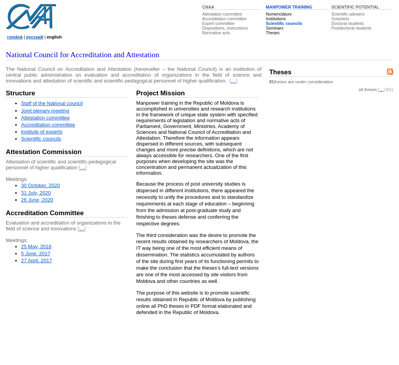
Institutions (276, 18)
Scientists (341, 18)
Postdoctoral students (351, 28)
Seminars (274, 28)
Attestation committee (222, 14)
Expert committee (218, 23)
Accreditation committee (224, 18)
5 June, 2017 (35, 253)
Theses (272, 32)
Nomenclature (278, 14)
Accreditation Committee (45, 213)
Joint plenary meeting (45, 111)
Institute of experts (41, 132)
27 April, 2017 (36, 260)
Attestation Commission (43, 152)
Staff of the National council (52, 103)
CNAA (208, 7)
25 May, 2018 (36, 246)
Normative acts (216, 32)
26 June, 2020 (37, 200)
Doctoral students (348, 23)
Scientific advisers (348, 14)
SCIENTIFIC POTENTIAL (356, 7)
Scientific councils (284, 23)
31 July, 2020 (36, 193)
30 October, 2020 (40, 185)
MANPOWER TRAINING (289, 7)
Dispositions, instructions (225, 28)
